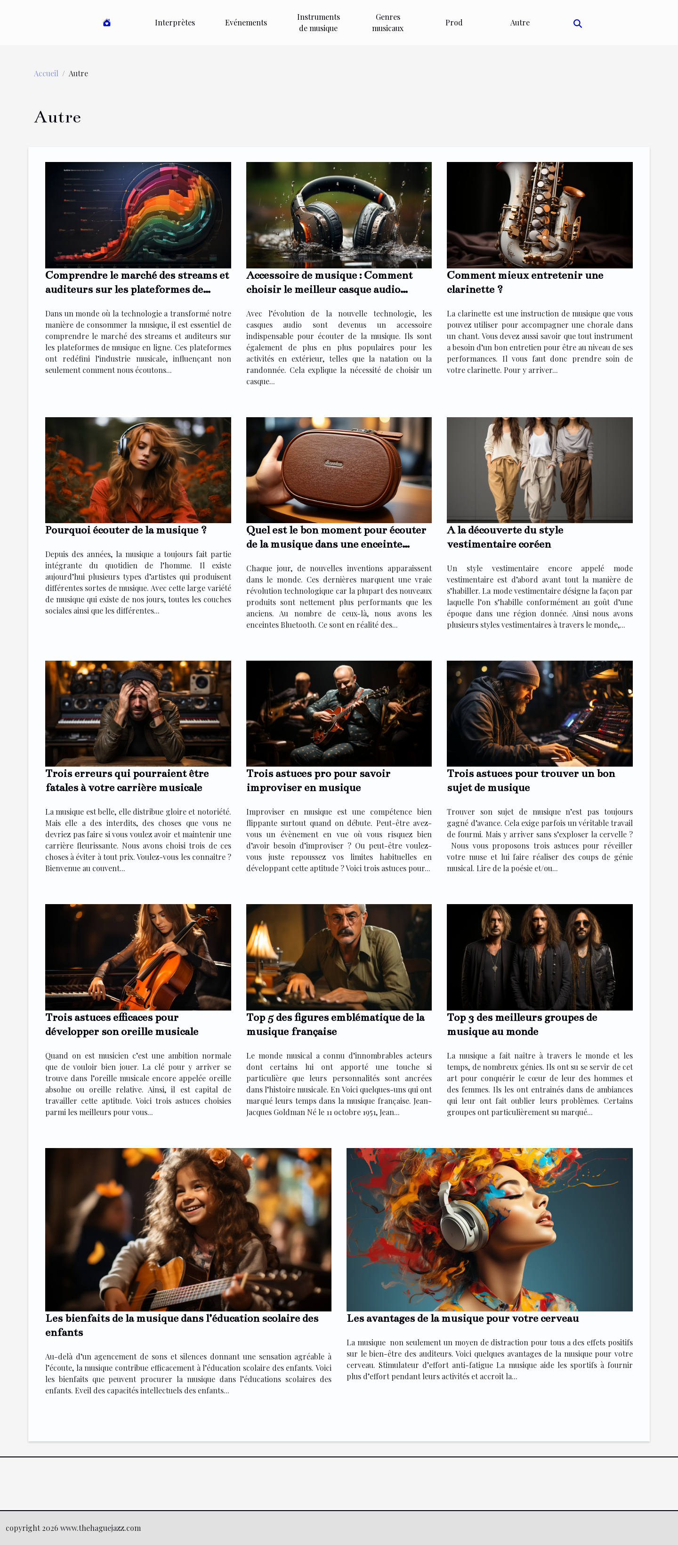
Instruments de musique (318, 22)
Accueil (46, 73)
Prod (454, 22)
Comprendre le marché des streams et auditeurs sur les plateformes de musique (137, 289)
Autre (520, 22)
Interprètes (175, 22)
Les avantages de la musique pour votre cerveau (463, 1318)
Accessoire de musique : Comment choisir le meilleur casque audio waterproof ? (329, 289)
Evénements (246, 22)
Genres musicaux (388, 22)
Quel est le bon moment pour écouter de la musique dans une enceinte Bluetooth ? (336, 544)
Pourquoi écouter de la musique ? (126, 530)
